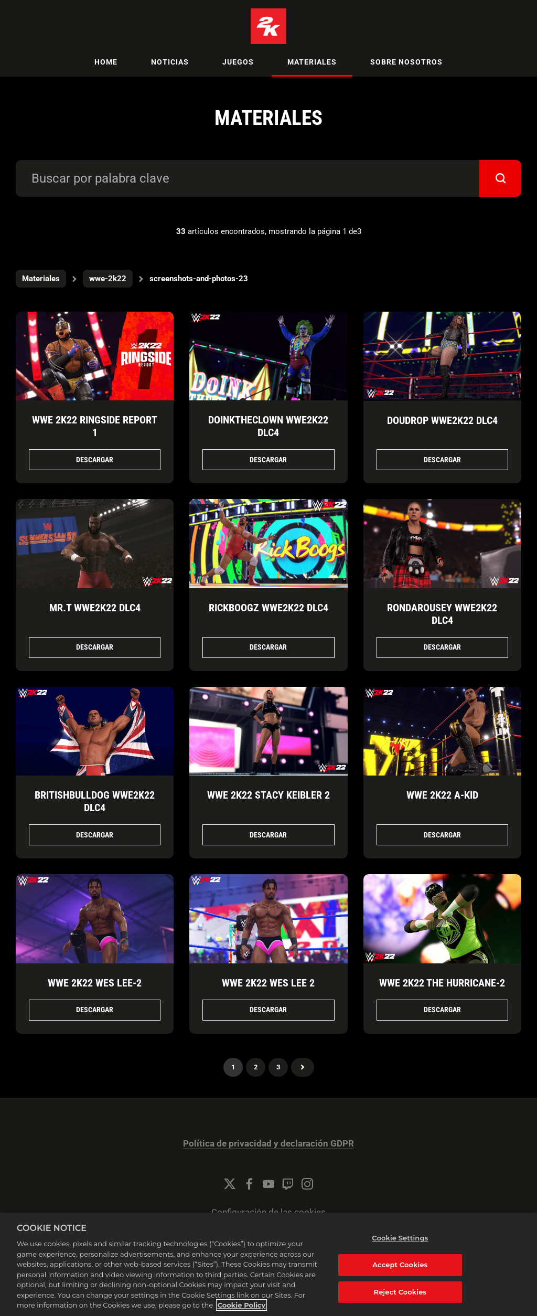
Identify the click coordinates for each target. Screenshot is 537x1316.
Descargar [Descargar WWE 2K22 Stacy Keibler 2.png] (268, 835)
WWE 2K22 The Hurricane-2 (442, 983)
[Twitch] (288, 1184)
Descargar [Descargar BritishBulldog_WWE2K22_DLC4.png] (94, 835)
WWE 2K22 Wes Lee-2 (95, 983)
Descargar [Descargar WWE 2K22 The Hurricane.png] (442, 1009)
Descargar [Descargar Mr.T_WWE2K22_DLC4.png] (94, 647)
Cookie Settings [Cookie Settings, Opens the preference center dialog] (400, 1238)
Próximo (302, 1067)
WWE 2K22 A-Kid (442, 795)
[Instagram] (307, 1184)
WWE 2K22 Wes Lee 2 (268, 983)
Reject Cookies (400, 1292)
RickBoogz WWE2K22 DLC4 (268, 607)
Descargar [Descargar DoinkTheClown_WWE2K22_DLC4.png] (268, 459)
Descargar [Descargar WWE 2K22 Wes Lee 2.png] (268, 1009)
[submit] (500, 178)
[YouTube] (268, 1184)
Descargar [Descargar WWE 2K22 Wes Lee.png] (94, 1009)
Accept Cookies (399, 1264)
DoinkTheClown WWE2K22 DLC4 (268, 426)
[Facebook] (249, 1184)
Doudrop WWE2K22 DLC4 (442, 420)
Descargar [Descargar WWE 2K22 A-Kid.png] (442, 835)
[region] (268, 1264)
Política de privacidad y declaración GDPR (268, 1144)
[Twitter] (229, 1184)
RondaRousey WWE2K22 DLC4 (442, 614)
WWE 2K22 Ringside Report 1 (94, 426)
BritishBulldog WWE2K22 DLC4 (95, 801)
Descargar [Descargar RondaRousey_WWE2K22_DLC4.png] (442, 647)
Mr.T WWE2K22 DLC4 (95, 607)
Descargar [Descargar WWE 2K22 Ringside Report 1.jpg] (94, 459)
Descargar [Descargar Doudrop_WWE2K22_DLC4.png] (442, 459)
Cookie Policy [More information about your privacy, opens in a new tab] (242, 1305)
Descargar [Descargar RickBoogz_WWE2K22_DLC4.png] (268, 647)
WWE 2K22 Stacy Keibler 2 (268, 795)
